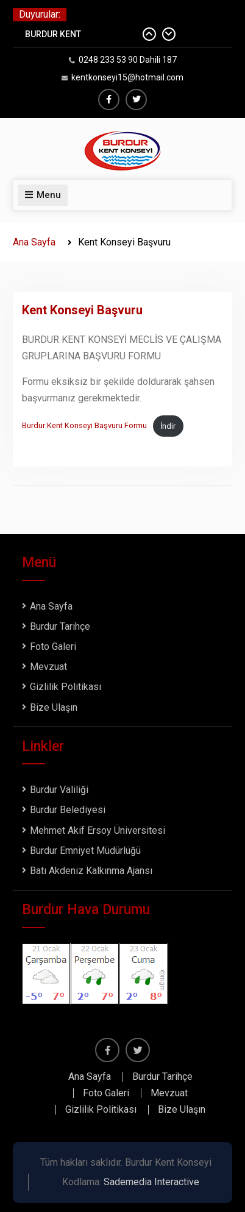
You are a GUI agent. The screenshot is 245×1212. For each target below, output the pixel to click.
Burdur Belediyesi (67, 810)
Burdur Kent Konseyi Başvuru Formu (84, 426)
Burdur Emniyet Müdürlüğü (85, 850)
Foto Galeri (53, 646)
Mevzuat (48, 666)
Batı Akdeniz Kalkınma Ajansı (91, 870)
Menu (42, 194)
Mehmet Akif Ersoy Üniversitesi (97, 830)
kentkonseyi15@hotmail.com (127, 77)
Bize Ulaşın (53, 707)
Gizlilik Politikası (65, 686)
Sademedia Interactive (151, 1182)
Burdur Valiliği (59, 789)
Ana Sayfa (51, 606)
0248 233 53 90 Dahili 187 (128, 60)
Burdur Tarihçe (60, 626)
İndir (168, 426)
